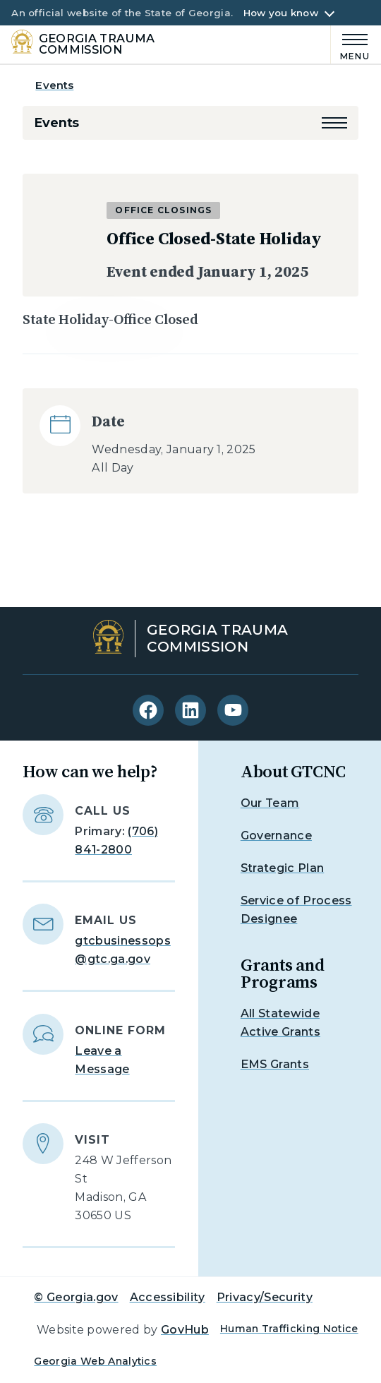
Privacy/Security (265, 1297)
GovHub (185, 1329)
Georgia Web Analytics (95, 1361)
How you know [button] (280, 13)
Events (54, 85)
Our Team (270, 803)
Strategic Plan (282, 868)
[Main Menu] (350, 44)
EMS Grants (275, 1064)
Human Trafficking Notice (289, 1328)
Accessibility (167, 1297)
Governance (276, 835)
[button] (334, 122)
